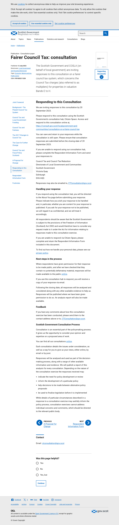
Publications (39, 39)
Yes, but (43, 475)
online (64, 274)
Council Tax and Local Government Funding (19, 120)
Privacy (77, 504)
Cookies (40, 504)
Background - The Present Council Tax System (19, 109)
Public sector (15, 76)
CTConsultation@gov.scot (79, 183)
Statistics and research (55, 39)
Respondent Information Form (19, 177)
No (41, 469)
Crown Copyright (50, 504)
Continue (41, 483)
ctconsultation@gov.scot (53, 443)
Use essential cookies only (41, 24)
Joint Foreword (18, 102)
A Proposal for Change (17, 161)
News (29, 39)
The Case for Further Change (20, 144)
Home (13, 45)
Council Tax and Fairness (18, 129)
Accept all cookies (19, 24)
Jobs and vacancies (65, 504)
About (13, 39)
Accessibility (15, 504)
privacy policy (42, 253)
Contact (32, 504)
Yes (41, 463)
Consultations (72, 39)
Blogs (83, 39)
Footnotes (16, 183)
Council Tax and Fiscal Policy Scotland (18, 152)
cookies (21, 4)
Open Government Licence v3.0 (46, 514)
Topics (21, 39)
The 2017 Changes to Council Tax (20, 136)
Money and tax (26, 73)
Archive (24, 504)
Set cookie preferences (65, 23)
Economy (18, 73)
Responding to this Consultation (19, 169)
